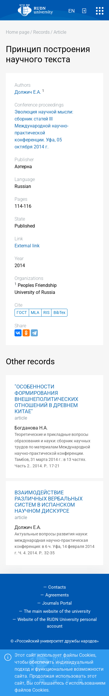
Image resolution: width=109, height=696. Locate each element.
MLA (35, 312)
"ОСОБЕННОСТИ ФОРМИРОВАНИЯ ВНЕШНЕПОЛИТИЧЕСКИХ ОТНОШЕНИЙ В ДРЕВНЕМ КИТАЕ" (46, 399)
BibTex (59, 312)
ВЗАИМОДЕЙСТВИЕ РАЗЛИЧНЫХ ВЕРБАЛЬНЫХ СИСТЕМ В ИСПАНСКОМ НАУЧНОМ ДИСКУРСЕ (49, 502)
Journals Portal (57, 603)
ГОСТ (22, 312)
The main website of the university (57, 611)
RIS (46, 312)
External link (27, 245)
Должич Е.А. (28, 92)
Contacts (57, 587)
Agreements (57, 595)
